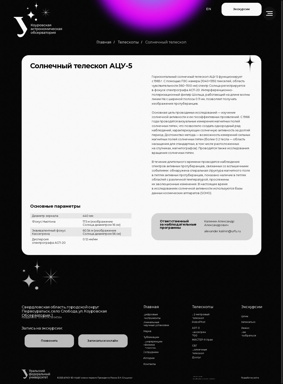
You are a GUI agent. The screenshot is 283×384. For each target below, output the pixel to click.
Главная (103, 42)
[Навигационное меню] (269, 13)
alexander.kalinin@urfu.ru (222, 231)
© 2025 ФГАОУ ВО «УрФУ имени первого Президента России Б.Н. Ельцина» (94, 378)
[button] (208, 9)
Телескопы (128, 42)
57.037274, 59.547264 (50, 317)
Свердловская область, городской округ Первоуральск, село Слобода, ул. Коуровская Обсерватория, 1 (64, 311)
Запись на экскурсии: (42, 328)
